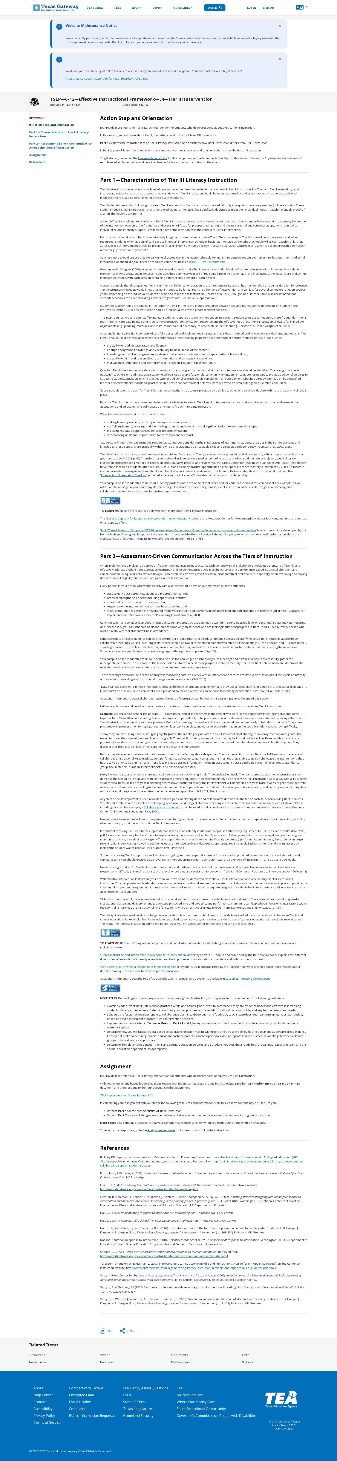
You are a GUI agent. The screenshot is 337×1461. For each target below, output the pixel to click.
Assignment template (161, 1130)
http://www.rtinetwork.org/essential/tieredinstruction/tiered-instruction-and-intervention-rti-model (164, 1256)
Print (110, 1330)
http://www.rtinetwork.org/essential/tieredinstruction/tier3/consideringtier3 (149, 1189)
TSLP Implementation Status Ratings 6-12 (126, 1095)
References (37, 162)
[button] (302, 8)
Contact (40, 1401)
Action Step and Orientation (53, 125)
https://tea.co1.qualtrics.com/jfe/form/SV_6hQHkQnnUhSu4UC (107, 78)
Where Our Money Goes (196, 1401)
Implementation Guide (152, 158)
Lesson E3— (205, 262)
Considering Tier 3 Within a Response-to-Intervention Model (140, 967)
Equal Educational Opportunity (201, 1408)
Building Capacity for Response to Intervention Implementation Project (152, 518)
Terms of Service (47, 1422)
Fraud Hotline (80, 1401)
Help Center (43, 1395)
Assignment (38, 155)
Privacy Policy (44, 1415)
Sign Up (270, 7)
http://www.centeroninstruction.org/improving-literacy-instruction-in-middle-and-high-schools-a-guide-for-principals (201, 1268)
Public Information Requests (92, 1415)
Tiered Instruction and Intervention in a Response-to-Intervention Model (148, 955)
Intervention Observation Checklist (123, 475)
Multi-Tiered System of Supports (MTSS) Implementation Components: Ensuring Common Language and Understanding (178, 530)
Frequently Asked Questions (145, 1388)
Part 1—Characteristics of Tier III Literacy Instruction (59, 134)
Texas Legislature (137, 1408)
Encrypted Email (82, 1395)
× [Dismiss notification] (280, 26)
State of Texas (134, 1401)
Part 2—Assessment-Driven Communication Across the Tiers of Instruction (60, 146)
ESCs (127, 1395)
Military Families (190, 1395)
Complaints (78, 1408)
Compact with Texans (86, 1388)
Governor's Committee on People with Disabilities (217, 1415)
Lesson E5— (247, 978)
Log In (253, 7)
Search (219, 7)
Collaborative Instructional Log (163, 807)
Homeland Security (138, 1415)
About (38, 1388)
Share (130, 1330)
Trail (180, 1388)
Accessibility (43, 1408)
